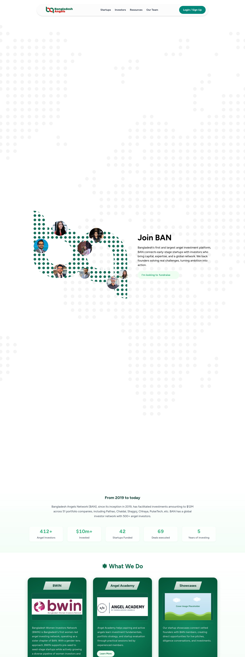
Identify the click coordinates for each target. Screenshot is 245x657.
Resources (136, 9)
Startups (105, 9)
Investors (120, 9)
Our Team (152, 9)
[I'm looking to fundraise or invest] (158, 275)
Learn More (106, 653)
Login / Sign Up (192, 9)
